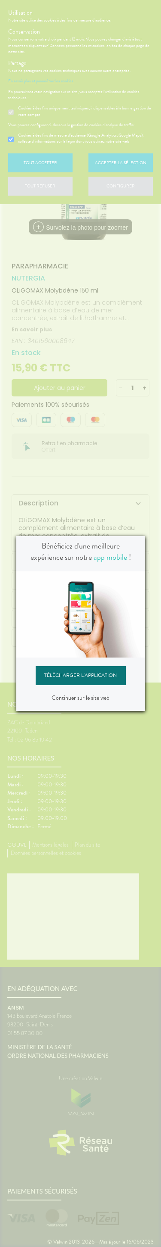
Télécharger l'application (80, 675)
